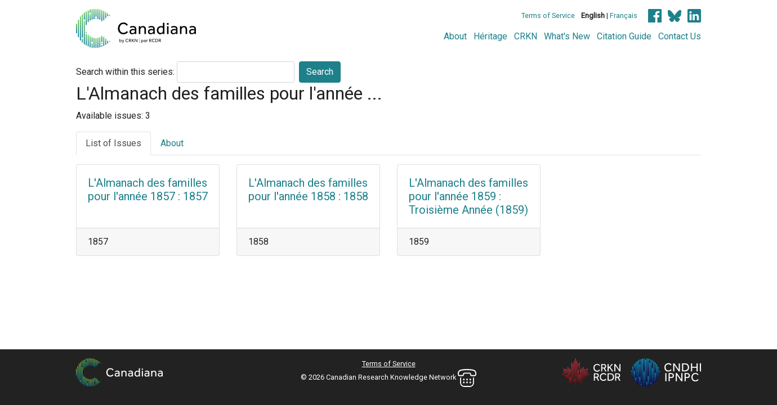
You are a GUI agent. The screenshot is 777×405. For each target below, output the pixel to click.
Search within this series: (125, 71)
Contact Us (679, 36)
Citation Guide (624, 36)
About (455, 36)
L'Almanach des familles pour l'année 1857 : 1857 (148, 189)
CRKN (525, 36)
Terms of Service (548, 15)
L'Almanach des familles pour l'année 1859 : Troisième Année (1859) (468, 196)
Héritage (490, 36)
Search (319, 71)
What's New (567, 36)
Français (623, 15)
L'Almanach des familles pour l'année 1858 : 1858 (308, 189)
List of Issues (113, 143)
